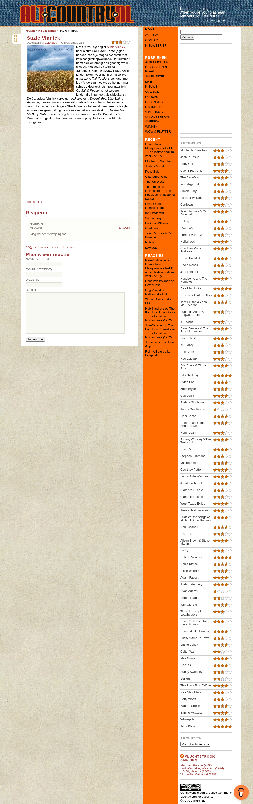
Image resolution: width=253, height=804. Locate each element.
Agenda (151, 35)
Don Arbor (187, 352)
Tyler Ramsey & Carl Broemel (194, 213)
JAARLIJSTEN (155, 76)
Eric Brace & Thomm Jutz (194, 367)
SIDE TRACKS (155, 112)
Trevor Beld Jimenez (194, 510)
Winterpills (187, 719)
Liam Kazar (188, 416)
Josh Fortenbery (191, 584)
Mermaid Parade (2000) (196, 765)
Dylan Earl (187, 382)
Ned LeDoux (188, 358)
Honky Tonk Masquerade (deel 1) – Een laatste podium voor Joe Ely (159, 150)
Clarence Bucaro (191, 490)
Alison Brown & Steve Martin (195, 542)
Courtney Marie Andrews (190, 250)
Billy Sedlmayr (190, 375)
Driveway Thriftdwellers (196, 295)
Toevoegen (35, 339)
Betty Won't (188, 699)
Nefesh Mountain (191, 557)
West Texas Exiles (192, 503)
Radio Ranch (189, 265)
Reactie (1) (34, 201)
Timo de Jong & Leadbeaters (191, 613)
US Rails (186, 533)
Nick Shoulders (190, 692)
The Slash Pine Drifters (196, 685)
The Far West (154, 181)
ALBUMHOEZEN (156, 62)
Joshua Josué (154, 166)
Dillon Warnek (189, 570)
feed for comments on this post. (50, 247)
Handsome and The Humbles (193, 280)
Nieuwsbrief (155, 45)
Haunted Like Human (194, 631)
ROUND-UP (153, 107)
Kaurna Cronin (190, 706)
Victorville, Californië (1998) (199, 774)
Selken (185, 678)
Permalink (124, 228)
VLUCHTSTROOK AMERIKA (157, 119)
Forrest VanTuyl (191, 234)
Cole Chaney (189, 527)
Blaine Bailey (189, 644)
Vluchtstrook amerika (197, 758)
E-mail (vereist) (39, 269)
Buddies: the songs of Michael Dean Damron (195, 518)
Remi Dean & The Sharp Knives (192, 424)
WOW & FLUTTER (158, 131)
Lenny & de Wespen (194, 476)
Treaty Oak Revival (193, 409)
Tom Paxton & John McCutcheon (193, 303)
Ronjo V (185, 449)
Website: (33, 279)
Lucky (184, 550)
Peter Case (152, 285)
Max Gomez (188, 658)
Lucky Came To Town (194, 638)
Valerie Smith (189, 463)
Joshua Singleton (192, 402)
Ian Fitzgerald (154, 213)
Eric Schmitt (188, 338)
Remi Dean (188, 432)
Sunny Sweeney (191, 672)
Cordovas (151, 228)
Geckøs (185, 665)
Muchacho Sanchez (158, 161)
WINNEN (151, 126)
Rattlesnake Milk (156, 294)
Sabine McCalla (191, 712)
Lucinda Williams (156, 223)
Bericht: (33, 290)
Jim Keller (187, 321)
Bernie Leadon (190, 598)
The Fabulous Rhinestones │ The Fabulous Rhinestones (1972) (160, 192)
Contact (152, 40)
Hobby (149, 242)
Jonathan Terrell (191, 483)
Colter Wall (187, 651)
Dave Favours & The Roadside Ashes (194, 330)
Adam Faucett (189, 577)
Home (149, 29)
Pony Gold (152, 171)
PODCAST (152, 97)
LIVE (148, 81)
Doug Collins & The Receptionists (193, 623)
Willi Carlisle (188, 604)
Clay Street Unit (156, 176)
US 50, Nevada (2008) (195, 771)
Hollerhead (187, 241)
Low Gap (151, 247)
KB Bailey (186, 345)
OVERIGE (152, 91)
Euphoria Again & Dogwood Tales (192, 313)
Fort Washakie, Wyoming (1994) (202, 768)
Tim (147, 299)
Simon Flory (153, 218)
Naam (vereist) (38, 259)
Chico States (189, 564)
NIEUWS (151, 86)
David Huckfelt (190, 258)
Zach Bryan (188, 389)
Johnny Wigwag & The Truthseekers (195, 441)
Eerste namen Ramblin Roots (155, 206)
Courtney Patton (191, 469)
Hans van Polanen (157, 281)
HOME (30, 30)
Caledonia (187, 395)
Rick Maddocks (190, 288)
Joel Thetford (189, 271)
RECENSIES (47, 30)
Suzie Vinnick (43, 38)
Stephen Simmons (192, 456)
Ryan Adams (189, 591)
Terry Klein (187, 726)
